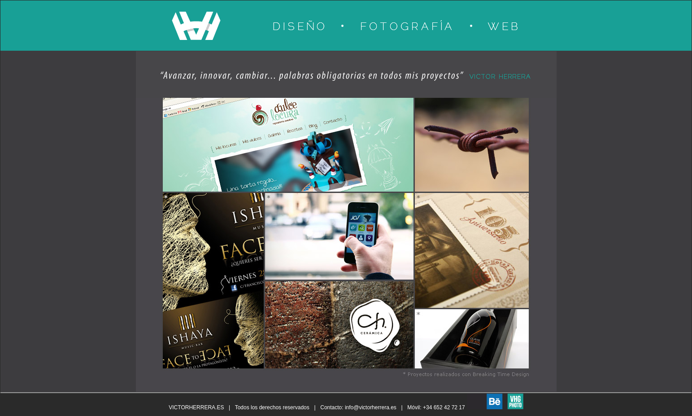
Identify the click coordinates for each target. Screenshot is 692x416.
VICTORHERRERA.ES (196, 407)
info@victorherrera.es (370, 407)
